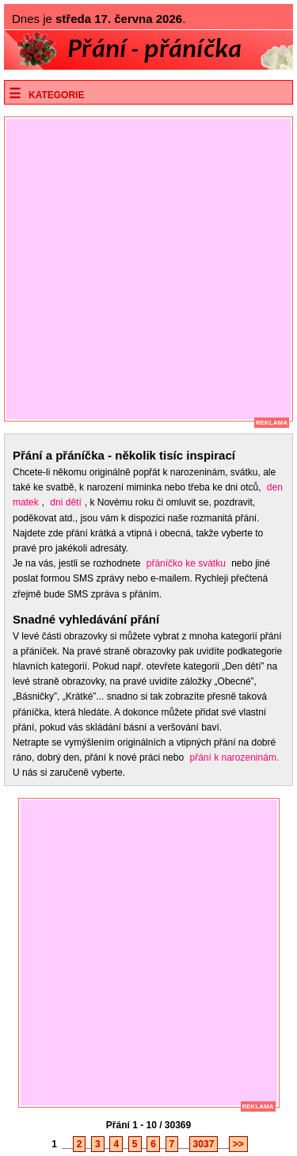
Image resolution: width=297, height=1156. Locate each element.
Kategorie (56, 95)
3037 (204, 1144)
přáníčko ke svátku (186, 563)
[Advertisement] (148, 269)
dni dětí (65, 502)
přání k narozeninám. (234, 757)
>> (238, 1144)
